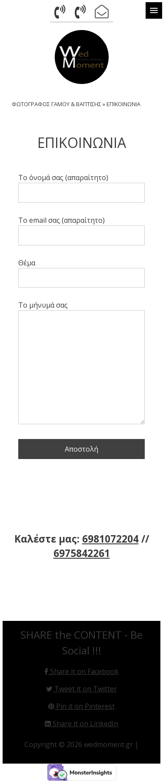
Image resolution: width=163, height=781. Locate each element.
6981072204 (110, 539)
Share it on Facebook (81, 671)
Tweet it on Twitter (81, 689)
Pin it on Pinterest (81, 706)
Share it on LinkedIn (81, 723)
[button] (154, 10)
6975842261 (81, 553)
